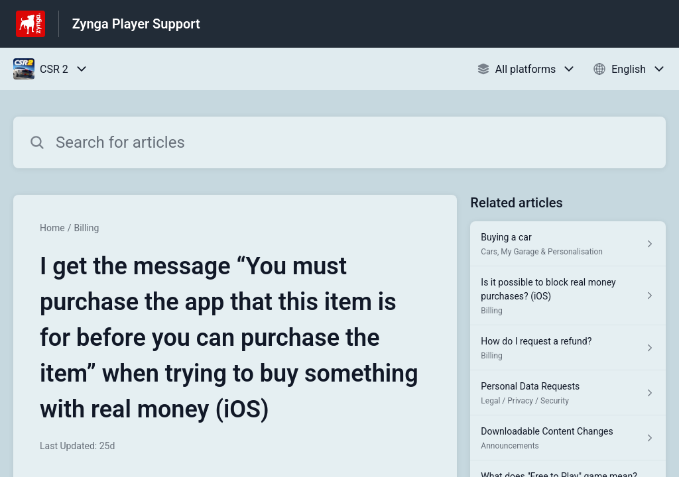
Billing (86, 228)
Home (52, 228)
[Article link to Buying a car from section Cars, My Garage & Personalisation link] (568, 243)
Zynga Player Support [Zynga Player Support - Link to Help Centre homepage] (136, 24)
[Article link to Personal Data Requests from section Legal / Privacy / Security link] (568, 392)
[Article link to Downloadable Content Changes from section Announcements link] (568, 437)
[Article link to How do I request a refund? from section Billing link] (568, 347)
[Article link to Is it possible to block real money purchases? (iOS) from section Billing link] (568, 295)
